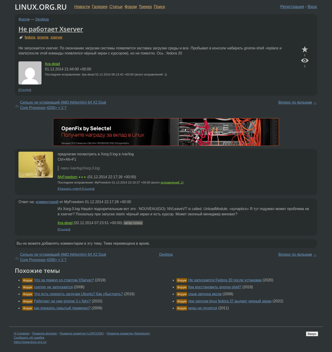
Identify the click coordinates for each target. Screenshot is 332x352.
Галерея (99, 6)
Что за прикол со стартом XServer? (64, 280)
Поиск (159, 6)
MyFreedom (67, 177)
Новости (82, 6)
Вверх (312, 334)
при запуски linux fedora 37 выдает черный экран (229, 301)
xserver (56, 37)
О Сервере (22, 333)
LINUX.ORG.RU (41, 7)
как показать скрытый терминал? (62, 308)
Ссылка (24, 90)
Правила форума (44, 333)
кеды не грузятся (202, 308)
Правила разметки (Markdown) (128, 333)
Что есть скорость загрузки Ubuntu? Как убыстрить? (78, 294)
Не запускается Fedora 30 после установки (224, 280)
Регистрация (292, 6)
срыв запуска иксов (204, 294)
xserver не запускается (53, 287)
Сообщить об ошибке (29, 337)
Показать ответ (69, 188)
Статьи (115, 6)
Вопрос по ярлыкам (295, 102)
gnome (42, 37)
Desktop (42, 19)
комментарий (47, 202)
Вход (312, 6)
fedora (30, 37)
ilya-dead (52, 64)
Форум (131, 6)
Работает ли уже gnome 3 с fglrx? (62, 301)
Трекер (145, 6)
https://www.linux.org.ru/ (30, 342)
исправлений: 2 (172, 182)
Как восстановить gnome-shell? (214, 287)
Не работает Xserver (50, 28)
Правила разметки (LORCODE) (81, 333)
